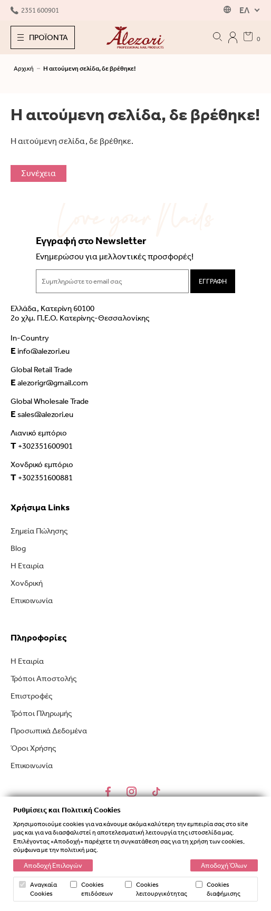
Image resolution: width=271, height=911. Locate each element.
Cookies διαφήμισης (218, 889)
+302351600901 (42, 445)
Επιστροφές (31, 696)
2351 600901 (35, 10)
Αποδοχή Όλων (224, 865)
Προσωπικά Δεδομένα (49, 730)
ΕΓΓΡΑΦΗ (213, 281)
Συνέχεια (38, 173)
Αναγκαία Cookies (38, 889)
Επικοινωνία (32, 600)
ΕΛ (244, 10)
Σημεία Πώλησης (39, 531)
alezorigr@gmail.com (49, 382)
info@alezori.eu (40, 350)
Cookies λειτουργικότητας (156, 889)
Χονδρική (27, 583)
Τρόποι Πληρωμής (41, 713)
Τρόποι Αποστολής (43, 678)
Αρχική (24, 68)
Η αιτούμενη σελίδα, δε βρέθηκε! (89, 68)
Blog (18, 548)
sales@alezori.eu (42, 414)
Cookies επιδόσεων (91, 889)
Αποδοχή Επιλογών (53, 865)
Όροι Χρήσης (33, 748)
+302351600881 (42, 477)
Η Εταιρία (27, 565)
